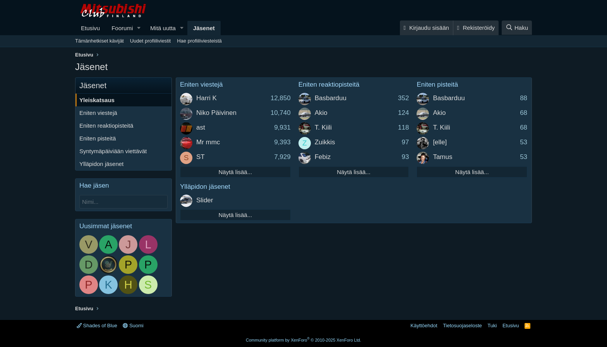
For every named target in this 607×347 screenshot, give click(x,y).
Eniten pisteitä (97, 138)
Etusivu (90, 28)
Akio (321, 112)
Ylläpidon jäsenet (101, 164)
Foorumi (122, 28)
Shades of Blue (97, 325)
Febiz (323, 157)
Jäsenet (204, 28)
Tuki (492, 325)
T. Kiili (323, 127)
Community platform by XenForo (303, 340)
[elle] (440, 142)
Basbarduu (330, 98)
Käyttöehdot (423, 325)
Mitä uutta (163, 28)
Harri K (206, 98)
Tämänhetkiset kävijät (99, 41)
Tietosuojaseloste (462, 325)
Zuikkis (325, 142)
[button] (139, 28)
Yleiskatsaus (97, 100)
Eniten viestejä (98, 112)
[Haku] (517, 28)
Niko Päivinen (216, 112)
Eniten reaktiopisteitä (106, 125)
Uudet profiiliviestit (150, 41)
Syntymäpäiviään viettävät (113, 151)
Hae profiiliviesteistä (199, 41)
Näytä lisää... (235, 172)
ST (200, 157)
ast (200, 127)
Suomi (133, 325)
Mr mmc (208, 142)
